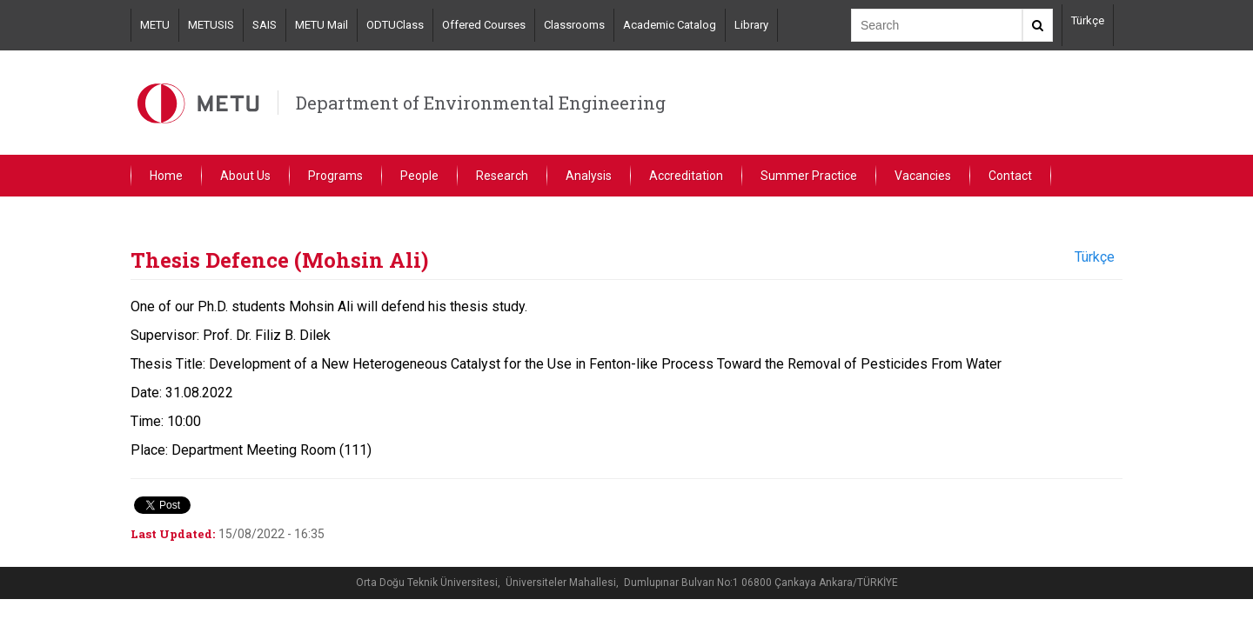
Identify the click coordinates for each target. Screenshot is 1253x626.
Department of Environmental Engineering (481, 102)
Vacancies (923, 176)
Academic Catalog (669, 24)
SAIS (264, 24)
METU (155, 24)
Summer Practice (809, 176)
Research (502, 176)
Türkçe (1087, 20)
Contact (1010, 176)
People (419, 176)
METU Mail (321, 24)
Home (166, 176)
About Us (245, 176)
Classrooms (574, 24)
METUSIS (211, 24)
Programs (335, 176)
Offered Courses (484, 24)
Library (751, 24)
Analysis (589, 176)
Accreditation (686, 176)
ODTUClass (395, 24)
